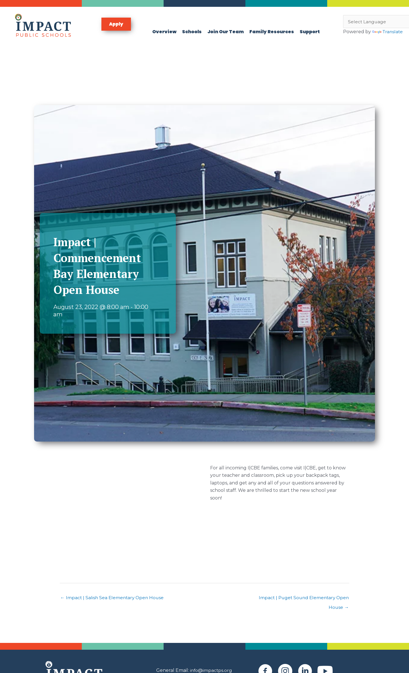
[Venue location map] (129, 516)
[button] (116, 25)
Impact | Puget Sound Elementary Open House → (302, 601)
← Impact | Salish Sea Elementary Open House (113, 600)
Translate (359, 36)
